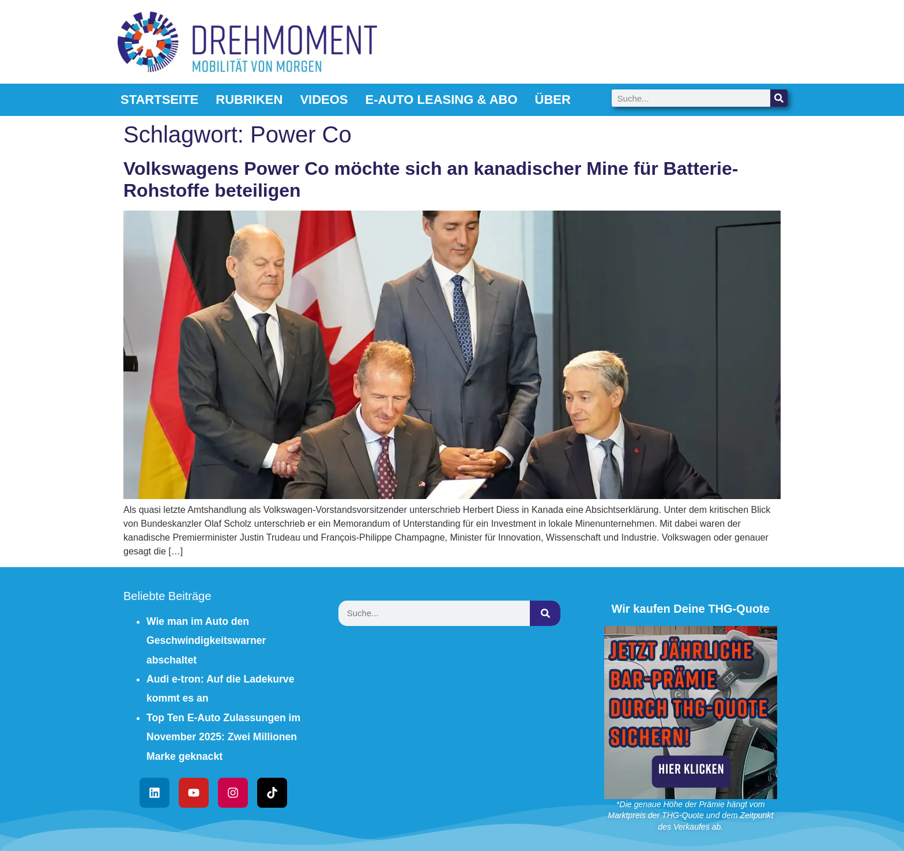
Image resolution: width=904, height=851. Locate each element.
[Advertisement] (452, 722)
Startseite (159, 99)
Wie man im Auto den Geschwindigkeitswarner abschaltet (206, 641)
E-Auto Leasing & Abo (442, 99)
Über (553, 99)
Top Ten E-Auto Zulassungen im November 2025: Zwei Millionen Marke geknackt (223, 737)
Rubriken (249, 99)
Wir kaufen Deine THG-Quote (691, 608)
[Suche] (779, 98)
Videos (324, 99)
